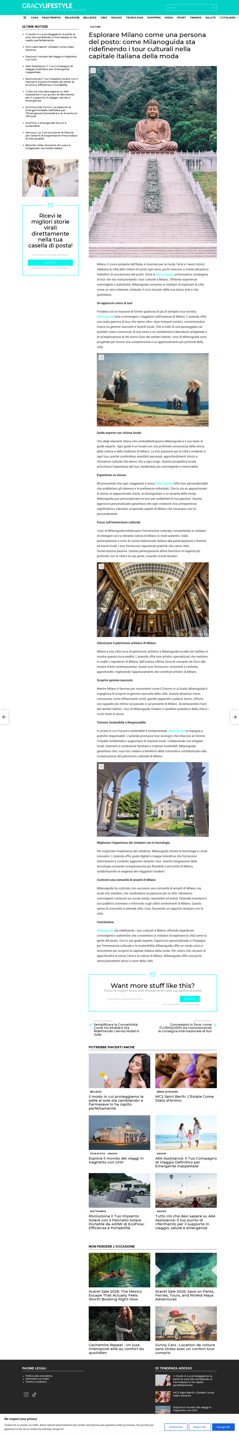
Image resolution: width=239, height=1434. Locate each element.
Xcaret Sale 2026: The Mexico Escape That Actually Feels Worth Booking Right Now (115, 1295)
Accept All (223, 1427)
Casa (34, 17)
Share (93, 70)
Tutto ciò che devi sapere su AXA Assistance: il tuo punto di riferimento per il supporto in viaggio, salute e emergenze (185, 1222)
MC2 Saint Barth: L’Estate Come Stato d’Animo (184, 1098)
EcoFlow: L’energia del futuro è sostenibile (46, 124)
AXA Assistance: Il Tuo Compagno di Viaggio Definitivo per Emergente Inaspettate (186, 1162)
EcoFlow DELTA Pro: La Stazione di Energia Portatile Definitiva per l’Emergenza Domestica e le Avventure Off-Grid (51, 112)
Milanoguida (164, 274)
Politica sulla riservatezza (39, 1376)
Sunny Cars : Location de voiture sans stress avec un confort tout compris (185, 1349)
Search (213, 8)
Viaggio (116, 17)
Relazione (72, 17)
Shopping (154, 17)
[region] (119, 1424)
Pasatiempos (51, 17)
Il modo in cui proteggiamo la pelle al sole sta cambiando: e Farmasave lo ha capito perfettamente (116, 1102)
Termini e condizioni (36, 1381)
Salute (210, 17)
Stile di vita (97, 1153)
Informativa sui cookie (37, 1378)
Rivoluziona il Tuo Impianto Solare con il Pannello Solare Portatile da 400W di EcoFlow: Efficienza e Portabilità (117, 1222)
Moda (169, 17)
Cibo (104, 17)
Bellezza (90, 17)
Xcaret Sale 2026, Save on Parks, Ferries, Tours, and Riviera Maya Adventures (184, 1295)
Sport (181, 17)
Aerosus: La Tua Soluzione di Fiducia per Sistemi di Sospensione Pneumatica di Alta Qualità (51, 135)
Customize (175, 1427)
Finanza (195, 17)
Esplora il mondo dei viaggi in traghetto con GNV (116, 1160)
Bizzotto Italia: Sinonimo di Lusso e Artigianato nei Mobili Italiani (48, 147)
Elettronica (98, 1211)
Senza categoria (167, 1091)
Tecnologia (134, 17)
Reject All (199, 1427)
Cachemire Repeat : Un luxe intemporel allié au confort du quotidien (116, 1349)
